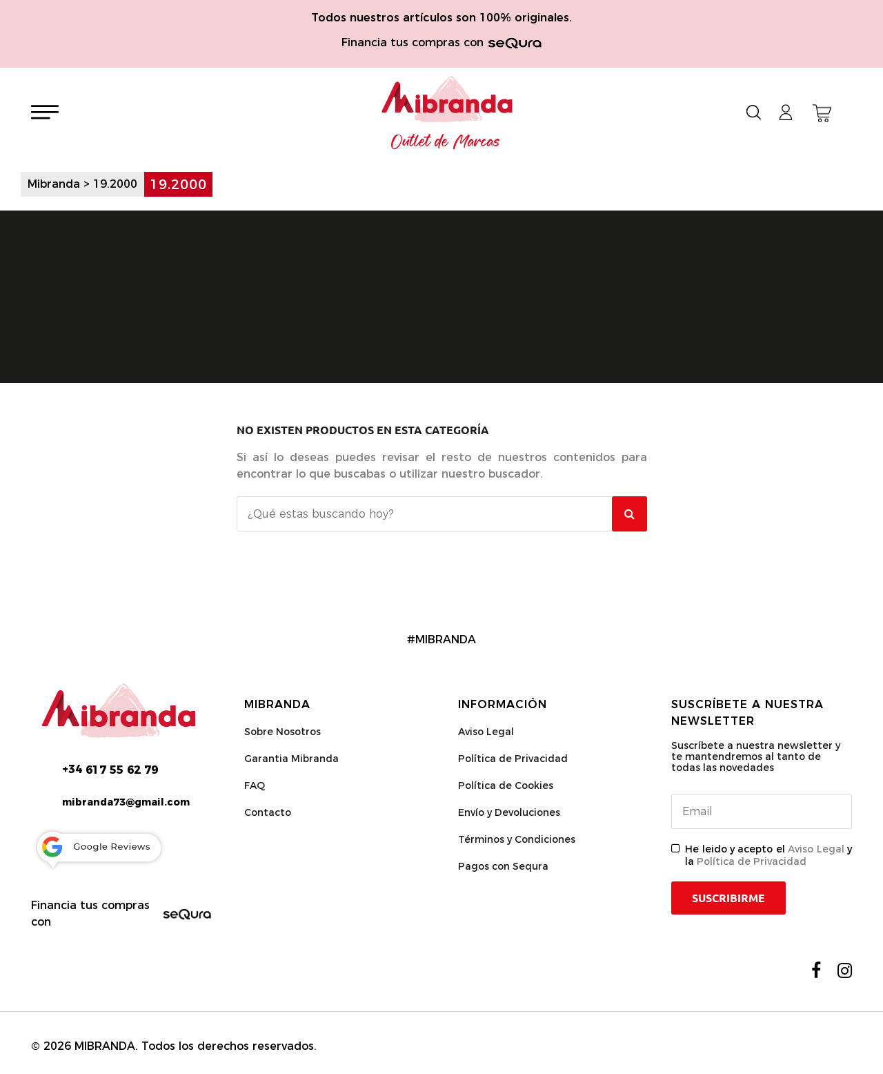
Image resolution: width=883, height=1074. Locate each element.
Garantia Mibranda (291, 758)
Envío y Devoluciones (509, 812)
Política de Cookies (505, 785)
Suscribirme (728, 898)
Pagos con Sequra (503, 866)
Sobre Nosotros (282, 731)
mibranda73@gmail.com (126, 802)
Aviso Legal (486, 731)
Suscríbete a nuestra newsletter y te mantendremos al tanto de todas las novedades (755, 756)
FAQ (254, 785)
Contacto (267, 812)
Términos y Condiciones (516, 839)
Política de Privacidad (513, 758)
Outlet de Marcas (445, 142)
